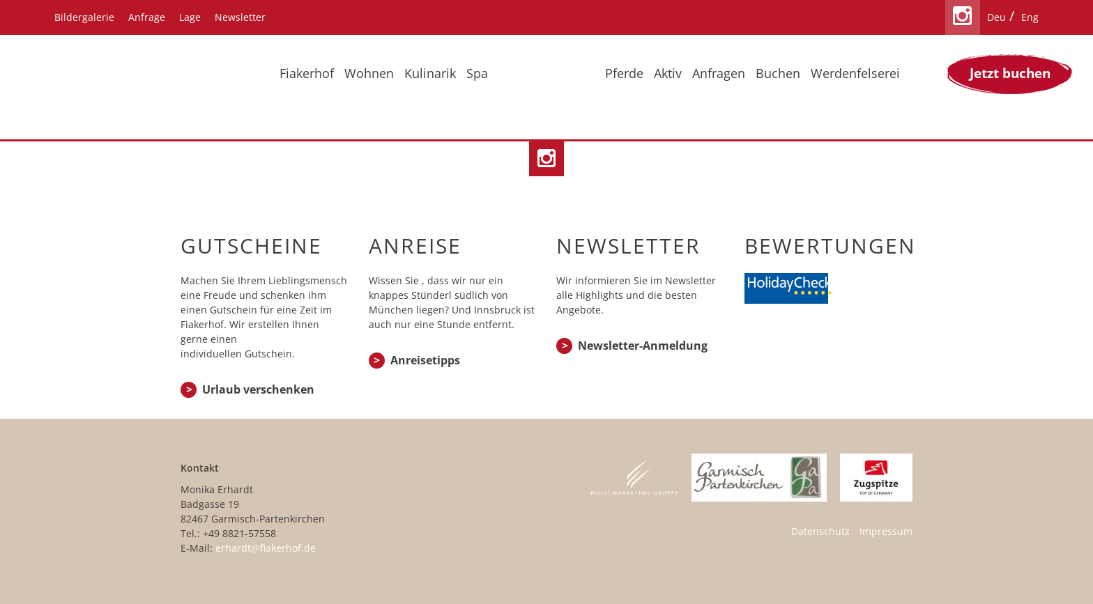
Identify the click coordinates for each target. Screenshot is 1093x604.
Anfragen (718, 73)
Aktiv (668, 73)
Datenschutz (820, 531)
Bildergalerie (84, 17)
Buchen (778, 73)
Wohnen (369, 73)
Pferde (624, 73)
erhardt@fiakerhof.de (265, 548)
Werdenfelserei (855, 73)
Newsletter (240, 17)
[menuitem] (996, 17)
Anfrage (146, 17)
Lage (190, 17)
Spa (477, 73)
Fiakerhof (307, 73)
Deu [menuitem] (996, 17)
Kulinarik (430, 73)
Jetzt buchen (1010, 73)
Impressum (885, 531)
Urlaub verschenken (258, 389)
